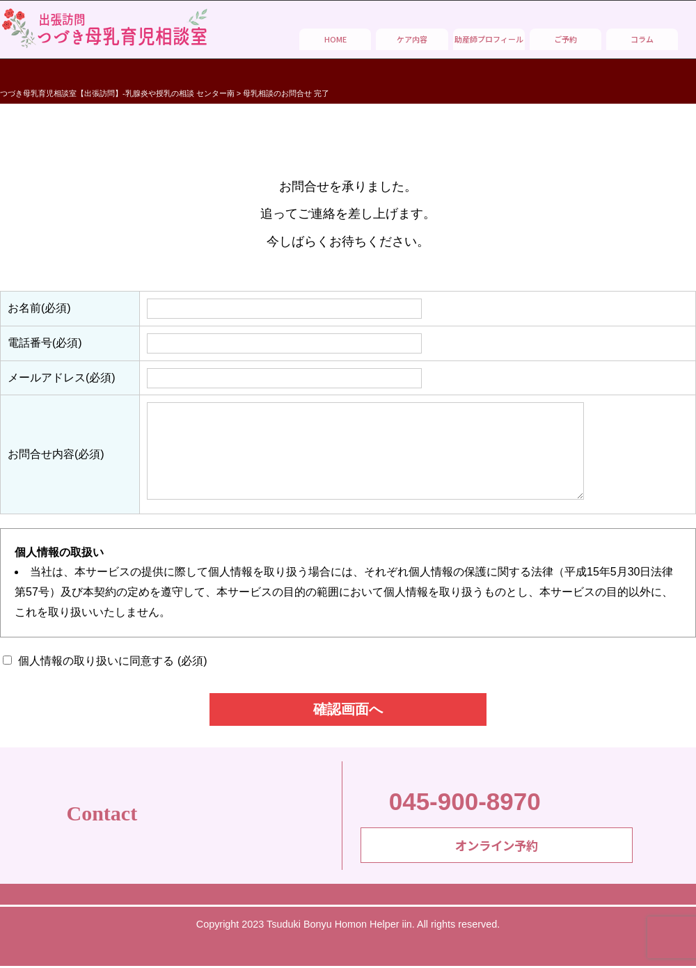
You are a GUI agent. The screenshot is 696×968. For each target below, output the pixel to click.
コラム (642, 39)
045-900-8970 (451, 801)
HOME (335, 39)
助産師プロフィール (488, 39)
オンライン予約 (497, 849)
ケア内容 (412, 39)
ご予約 (565, 39)
